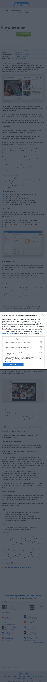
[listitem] (23, 339)
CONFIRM (13, 364)
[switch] (41, 342)
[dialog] (23, 341)
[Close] (43, 315)
